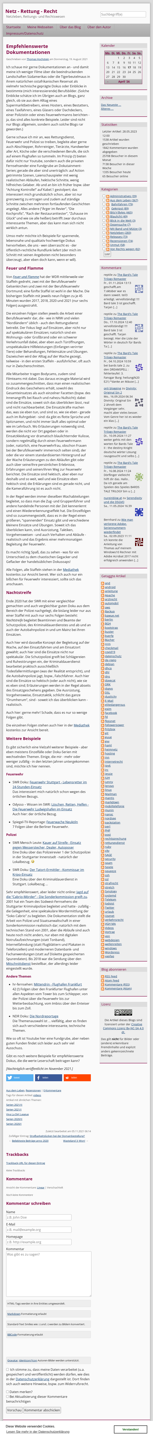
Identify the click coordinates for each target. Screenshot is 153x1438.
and (107, 583)
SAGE (108, 855)
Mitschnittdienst (18, 963)
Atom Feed (112, 980)
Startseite (13, 27)
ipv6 (108, 765)
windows (111, 948)
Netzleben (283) (120, 233)
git (106, 733)
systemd (110, 895)
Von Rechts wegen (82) (125, 249)
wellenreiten (113, 944)
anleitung (111, 591)
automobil (112, 603)
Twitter (109, 908)
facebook (111, 713)
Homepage (14, 1236)
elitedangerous (115, 705)
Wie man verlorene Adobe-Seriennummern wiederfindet (118, 526)
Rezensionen (33, 1090)
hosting (110, 753)
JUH (107, 778)
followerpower (114, 725)
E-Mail (10, 1224)
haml (108, 745)
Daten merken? (21, 1392)
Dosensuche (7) (120, 224)
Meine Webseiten (40, 27)
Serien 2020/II (14, 1119)
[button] (19, 1077)
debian (109, 664)
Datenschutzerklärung (32, 1379)
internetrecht (114, 761)
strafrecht (111, 883)
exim (108, 709)
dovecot (110, 680)
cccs (108, 644)
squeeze (110, 871)
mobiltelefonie (114, 806)
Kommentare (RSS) (117, 984)
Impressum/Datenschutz (25, 33)
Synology (111, 891)
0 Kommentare (52, 1090)
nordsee (110, 818)
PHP (107, 830)
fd (106, 717)
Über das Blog (70, 27)
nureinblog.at (113, 498)
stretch (109, 887)
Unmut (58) (117, 245)
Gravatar (12, 1360)
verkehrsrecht (114, 920)
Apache (110, 595)
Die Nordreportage (44, 1016)
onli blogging (112, 388)
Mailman (111, 794)
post (108, 834)
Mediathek (71, 569)
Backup (110, 611)
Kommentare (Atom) (118, 988)
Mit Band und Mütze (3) (126, 229)
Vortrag (110, 932)
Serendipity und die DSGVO (123, 500)
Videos (109, 928)
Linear (40, 1187)
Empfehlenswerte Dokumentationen (28, 49)
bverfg (109, 636)
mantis (109, 798)
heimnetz (111, 749)
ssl (107, 879)
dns (107, 676)
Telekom (110, 899)
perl (107, 826)
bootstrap (111, 628)
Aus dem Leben (15, 1090)
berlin (109, 619)
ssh (107, 875)
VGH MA (110, 924)
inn (107, 757)
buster (109, 632)
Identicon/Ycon (28, 1360)
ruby (108, 847)
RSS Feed (111, 976)
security (110, 859)
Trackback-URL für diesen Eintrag (25, 1163)
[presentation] (36, 1349)
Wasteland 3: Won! (74, 1141)
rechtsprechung (115, 838)
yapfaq (109, 956)
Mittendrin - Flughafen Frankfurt (58, 984)
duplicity (111, 696)
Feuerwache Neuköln (62, 822)
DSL (107, 692)
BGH (108, 623)
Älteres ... (107, 109)
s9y (107, 851)
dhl (107, 672)
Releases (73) (119, 237)
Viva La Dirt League (17, 1114)
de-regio (110, 660)
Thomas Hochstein (38, 59)
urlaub (109, 911)
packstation (112, 822)
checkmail (111, 648)
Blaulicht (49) (119, 216)
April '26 (124, 81)
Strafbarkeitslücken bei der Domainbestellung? (57, 1136)
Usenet (109, 916)
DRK (108, 684)
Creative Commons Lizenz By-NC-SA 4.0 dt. (123, 1028)
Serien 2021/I (14, 1109)
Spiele (109, 867)
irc (106, 770)
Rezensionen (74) (121, 241)
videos (37, 1095)
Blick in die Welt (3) (122, 220)
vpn (107, 936)
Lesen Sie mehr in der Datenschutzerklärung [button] (38, 1431)
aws (107, 607)
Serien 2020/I (14, 1124)
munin (109, 810)
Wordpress (112, 952)
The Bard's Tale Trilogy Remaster (121, 277)
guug (108, 737)
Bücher (110, 640)
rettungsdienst (115, 843)
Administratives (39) (123, 196)
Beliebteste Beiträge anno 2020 (30, 1141)
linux (108, 790)
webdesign (112, 940)
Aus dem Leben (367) (124, 200)
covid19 (110, 652)
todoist (109, 903)
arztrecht (111, 599)
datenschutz (113, 656)
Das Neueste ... (111, 105)
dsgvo (109, 688)
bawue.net (112, 615)
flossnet (110, 721)
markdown (112, 802)
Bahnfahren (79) (122, 204)
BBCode (12, 1334)
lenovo (109, 786)
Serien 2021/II (14, 1105)
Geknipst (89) (120, 208)
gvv (107, 741)
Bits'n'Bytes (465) (121, 212)
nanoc (109, 814)
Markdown (13, 1314)
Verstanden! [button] (131, 1429)
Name (10, 1212)
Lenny (109, 782)
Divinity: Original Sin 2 (120, 390)
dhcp (108, 668)
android (110, 587)
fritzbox (110, 729)
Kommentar (15, 1249)
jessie (109, 774)
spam (108, 863)
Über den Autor (99, 27)
